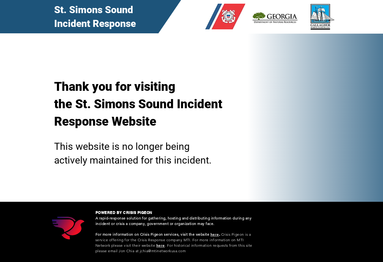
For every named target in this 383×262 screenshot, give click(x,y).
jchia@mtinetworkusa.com (163, 251)
